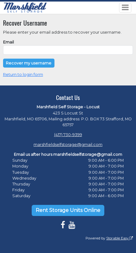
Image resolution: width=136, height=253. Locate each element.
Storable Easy (119, 238)
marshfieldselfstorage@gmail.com (68, 144)
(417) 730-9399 (68, 134)
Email (8, 42)
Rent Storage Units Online (68, 210)
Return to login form (23, 74)
